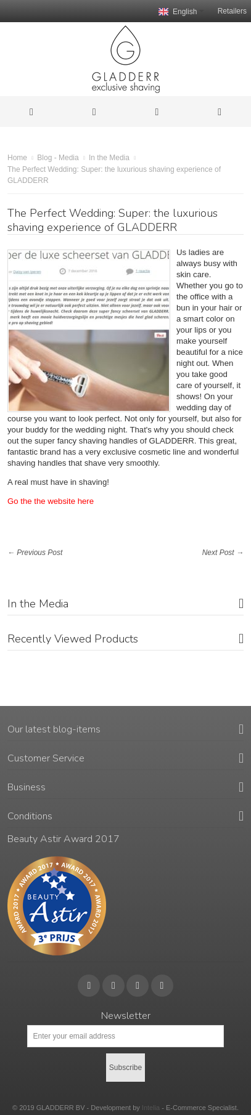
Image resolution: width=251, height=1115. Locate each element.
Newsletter (125, 1016)
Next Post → (223, 552)
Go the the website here (50, 501)
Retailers (232, 11)
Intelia (151, 1107)
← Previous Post (34, 552)
